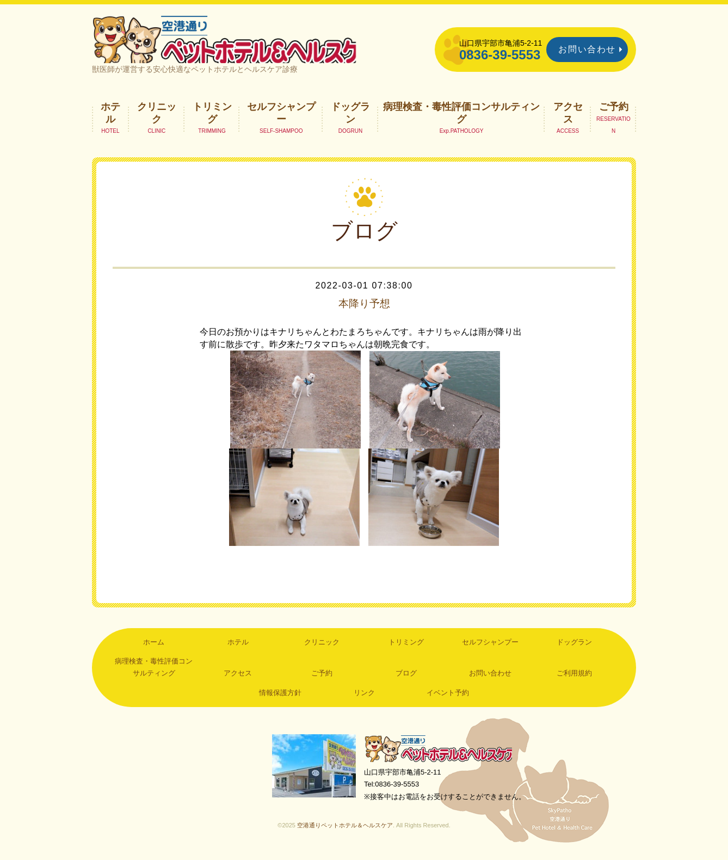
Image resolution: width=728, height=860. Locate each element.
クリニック (156, 117)
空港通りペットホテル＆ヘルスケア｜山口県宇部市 (236, 41)
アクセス (568, 117)
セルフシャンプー (281, 117)
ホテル (110, 117)
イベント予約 (448, 697)
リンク (364, 697)
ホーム (153, 647)
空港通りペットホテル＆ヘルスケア (440, 753)
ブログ (406, 678)
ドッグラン (350, 117)
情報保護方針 (280, 697)
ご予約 (613, 111)
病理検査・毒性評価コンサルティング (461, 117)
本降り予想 (364, 308)
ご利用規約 (574, 678)
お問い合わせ (587, 49)
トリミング (212, 117)
